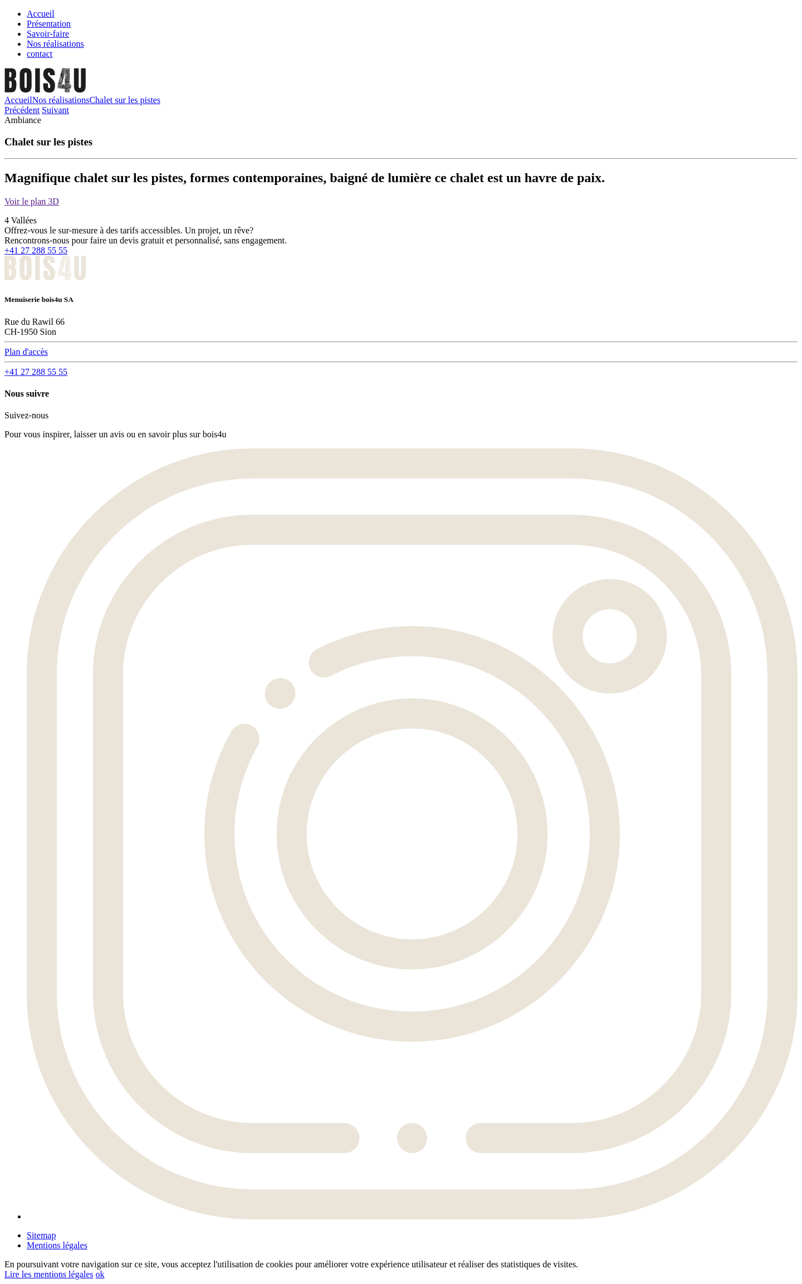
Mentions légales (57, 1245)
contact (39, 53)
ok (100, 1274)
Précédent (22, 110)
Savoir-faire (48, 33)
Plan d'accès (26, 352)
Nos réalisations (55, 43)
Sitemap (41, 1235)
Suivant (55, 110)
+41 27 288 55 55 (35, 250)
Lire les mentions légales (49, 1274)
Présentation (49, 23)
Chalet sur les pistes (124, 100)
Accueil (41, 13)
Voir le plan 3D (31, 201)
